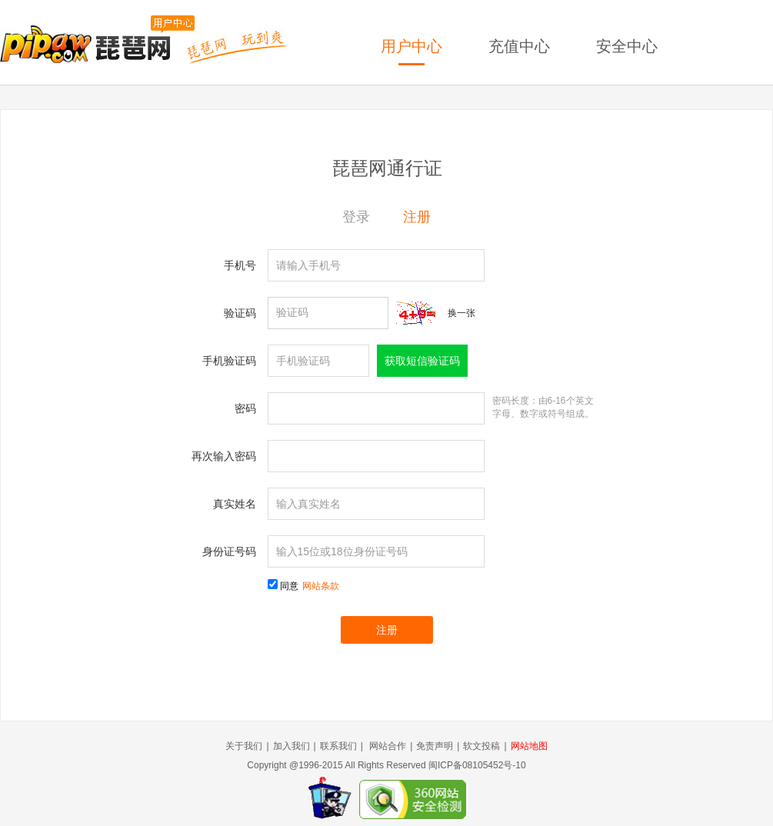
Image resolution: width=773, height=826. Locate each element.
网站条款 (320, 586)
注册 (417, 217)
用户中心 (411, 46)
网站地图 (529, 746)
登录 (356, 217)
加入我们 (291, 746)
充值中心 (519, 46)
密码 (245, 408)
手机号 (240, 265)
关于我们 (243, 746)
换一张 (461, 313)
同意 (309, 586)
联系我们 (338, 746)
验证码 (240, 313)
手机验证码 (229, 361)
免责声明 (434, 746)
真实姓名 (234, 504)
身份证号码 (229, 551)
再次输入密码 (224, 456)
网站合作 (387, 746)
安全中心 (627, 46)
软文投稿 (481, 746)
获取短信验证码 (422, 361)
